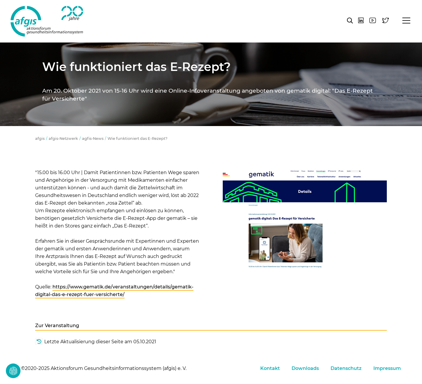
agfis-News (92, 138)
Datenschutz (346, 368)
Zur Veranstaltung (57, 325)
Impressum (387, 368)
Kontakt (270, 368)
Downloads (305, 368)
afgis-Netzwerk (63, 138)
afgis (47, 21)
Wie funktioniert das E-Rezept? (138, 138)
